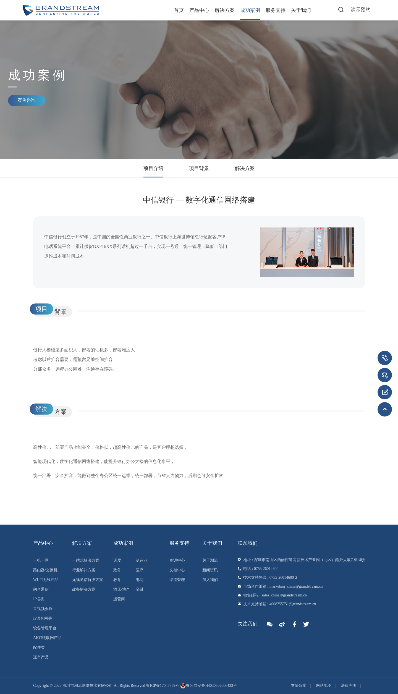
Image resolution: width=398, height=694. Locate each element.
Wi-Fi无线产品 (45, 580)
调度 (117, 560)
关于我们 (297, 10)
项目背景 (199, 168)
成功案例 (246, 10)
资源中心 (177, 560)
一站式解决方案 (85, 560)
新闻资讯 (210, 570)
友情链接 (298, 685)
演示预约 (360, 10)
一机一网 (41, 560)
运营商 (119, 599)
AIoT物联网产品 (47, 638)
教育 (117, 580)
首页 (175, 10)
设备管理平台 (44, 628)
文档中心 (177, 570)
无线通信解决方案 (87, 580)
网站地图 (323, 685)
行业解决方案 (83, 570)
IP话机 (38, 599)
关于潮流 (210, 560)
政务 (117, 570)
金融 (139, 589)
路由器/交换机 (45, 570)
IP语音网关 (42, 618)
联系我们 (248, 543)
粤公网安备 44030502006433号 (208, 685)
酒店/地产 (121, 589)
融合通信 (41, 589)
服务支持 (272, 10)
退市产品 (41, 657)
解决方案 (221, 10)
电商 (139, 580)
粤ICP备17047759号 (162, 685)
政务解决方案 (83, 589)
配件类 (39, 647)
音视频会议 (43, 609)
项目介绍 (153, 168)
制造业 (141, 560)
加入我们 (210, 580)
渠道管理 (177, 580)
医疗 (139, 570)
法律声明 (348, 685)
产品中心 (196, 10)
